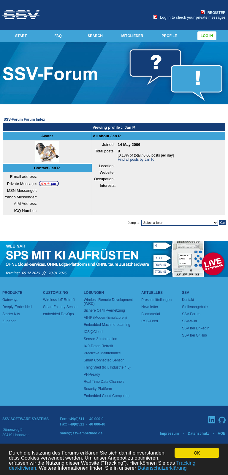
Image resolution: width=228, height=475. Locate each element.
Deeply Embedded (17, 307)
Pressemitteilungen (156, 300)
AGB (222, 433)
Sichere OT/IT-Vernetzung (104, 310)
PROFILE (169, 36)
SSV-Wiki (189, 321)
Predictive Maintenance (102, 353)
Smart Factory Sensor (60, 307)
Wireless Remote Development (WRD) (108, 302)
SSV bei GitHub (194, 335)
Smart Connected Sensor (104, 360)
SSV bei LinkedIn (195, 328)
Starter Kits (11, 314)
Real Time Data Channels (104, 382)
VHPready (92, 374)
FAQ (58, 36)
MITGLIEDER (132, 36)
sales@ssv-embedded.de (81, 433)
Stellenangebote (195, 307)
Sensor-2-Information (100, 339)
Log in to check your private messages (189, 17)
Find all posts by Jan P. (136, 159)
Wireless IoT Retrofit (59, 300)
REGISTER (213, 13)
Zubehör (9, 321)
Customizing (55, 293)
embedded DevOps (58, 314)
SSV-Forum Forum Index (24, 119)
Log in (207, 36)
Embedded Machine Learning (107, 325)
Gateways (10, 300)
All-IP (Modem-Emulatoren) (105, 317)
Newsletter (149, 307)
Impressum (169, 433)
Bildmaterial (150, 314)
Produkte (12, 293)
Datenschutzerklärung (161, 468)
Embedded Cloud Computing (106, 396)
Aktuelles (152, 293)
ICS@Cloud (93, 332)
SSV (185, 293)
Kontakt (188, 300)
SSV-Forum (191, 314)
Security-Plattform (98, 389)
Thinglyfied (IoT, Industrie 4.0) (107, 367)
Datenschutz (198, 433)
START (21, 36)
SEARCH (95, 36)
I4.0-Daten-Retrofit (98, 346)
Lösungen (94, 293)
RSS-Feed (149, 321)
